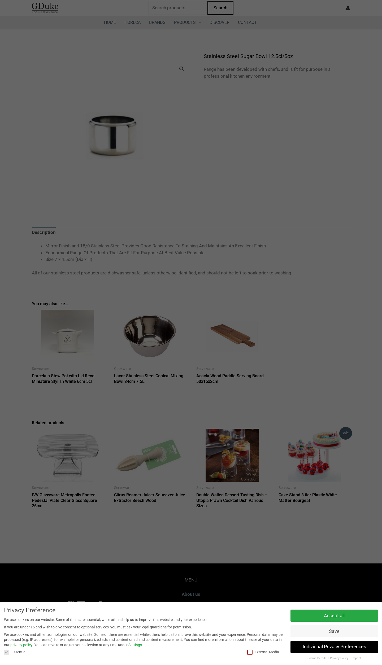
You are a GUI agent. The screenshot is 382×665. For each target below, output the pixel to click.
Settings (135, 645)
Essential (15, 652)
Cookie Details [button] (317, 658)
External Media (263, 652)
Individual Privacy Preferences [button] (334, 646)
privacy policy (21, 645)
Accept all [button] (334, 615)
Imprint (356, 658)
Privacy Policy (339, 658)
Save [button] (334, 631)
